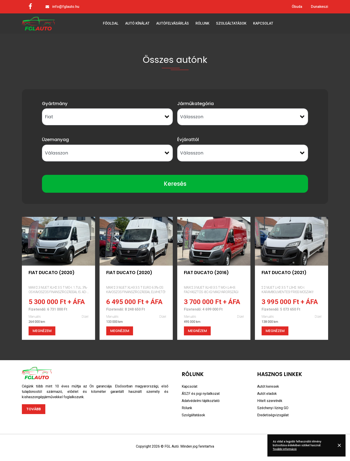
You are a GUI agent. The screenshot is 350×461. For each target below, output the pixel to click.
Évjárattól (188, 139)
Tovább (33, 409)
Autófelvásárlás (172, 23)
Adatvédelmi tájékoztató (201, 401)
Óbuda (297, 6)
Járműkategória (195, 103)
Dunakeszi (319, 6)
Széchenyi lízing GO (272, 408)
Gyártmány (55, 103)
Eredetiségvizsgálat (273, 415)
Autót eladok (267, 393)
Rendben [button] (340, 445)
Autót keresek (268, 386)
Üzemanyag (55, 139)
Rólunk (202, 23)
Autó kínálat (137, 23)
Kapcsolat (263, 23)
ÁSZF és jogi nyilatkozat (201, 393)
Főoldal (111, 23)
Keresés (175, 184)
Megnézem (42, 330)
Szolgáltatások (231, 23)
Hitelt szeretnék (269, 401)
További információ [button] (285, 449)
